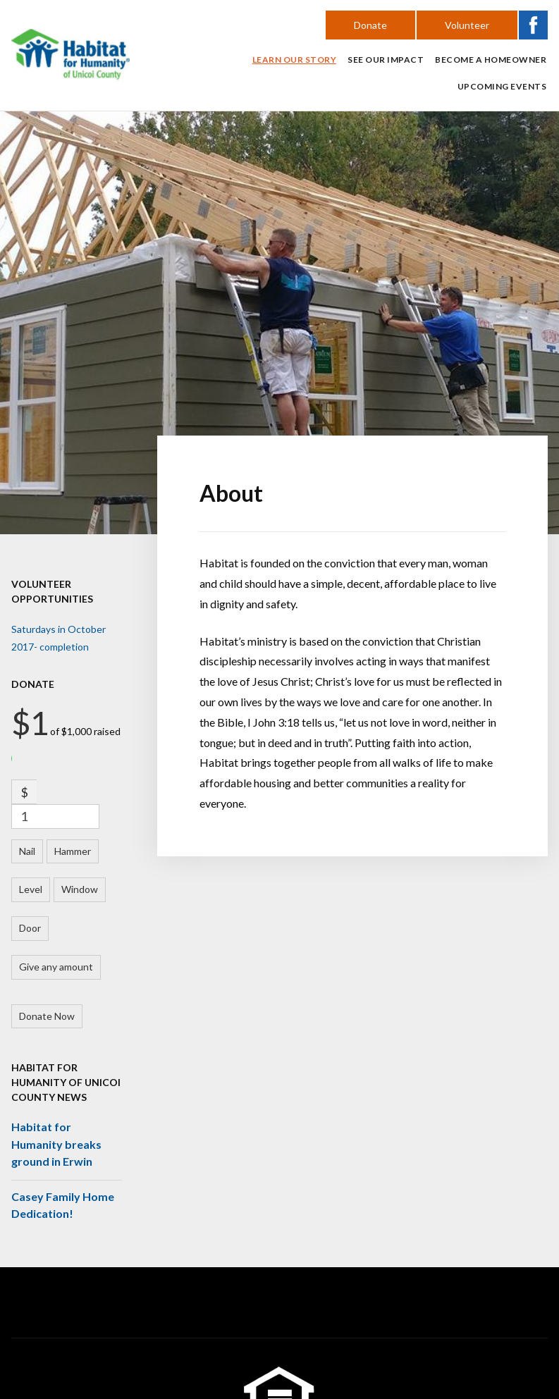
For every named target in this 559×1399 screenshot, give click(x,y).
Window (79, 889)
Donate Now (47, 1016)
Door (30, 928)
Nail (27, 851)
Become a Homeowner (490, 59)
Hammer (72, 851)
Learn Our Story (294, 59)
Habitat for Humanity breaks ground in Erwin (56, 1144)
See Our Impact (386, 59)
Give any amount (56, 967)
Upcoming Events (502, 86)
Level (30, 889)
